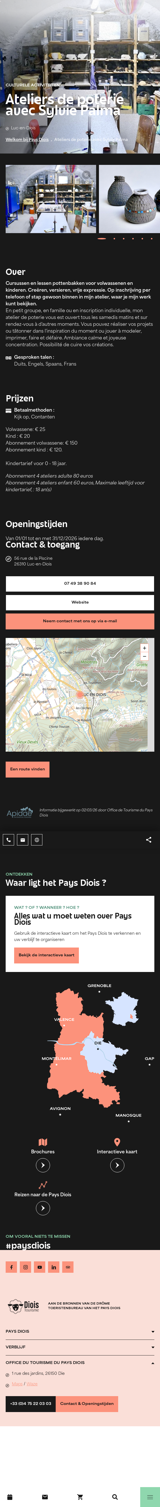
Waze (32, 1384)
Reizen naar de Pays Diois (42, 1189)
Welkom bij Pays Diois (27, 140)
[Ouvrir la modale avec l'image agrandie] (51, 199)
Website (80, 602)
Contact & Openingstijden (87, 1404)
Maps (17, 1384)
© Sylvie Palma (86, 175)
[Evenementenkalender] (10, 1497)
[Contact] (45, 1497)
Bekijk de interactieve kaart (46, 955)
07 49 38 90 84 (80, 584)
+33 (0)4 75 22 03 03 (30, 1404)
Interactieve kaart (117, 1146)
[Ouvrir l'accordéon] (80, 1332)
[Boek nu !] (80, 1497)
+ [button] (144, 648)
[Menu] (150, 1497)
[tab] (102, 238)
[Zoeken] (115, 1497)
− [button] (144, 656)
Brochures (43, 1146)
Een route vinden (27, 769)
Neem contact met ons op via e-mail (80, 621)
